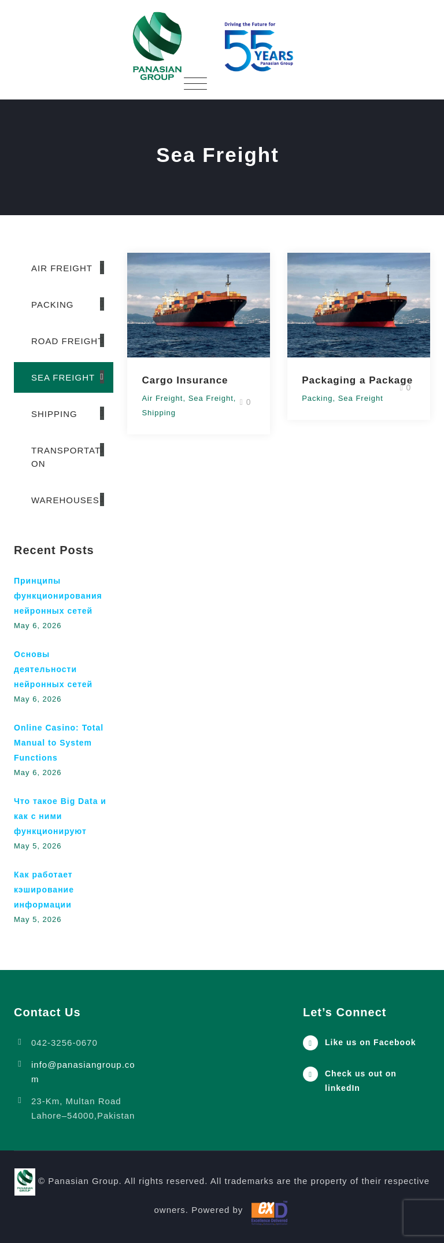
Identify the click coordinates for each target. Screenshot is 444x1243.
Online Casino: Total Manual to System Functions (58, 742)
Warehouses (65, 500)
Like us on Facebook (370, 1042)
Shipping (159, 412)
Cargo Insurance (185, 380)
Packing (317, 398)
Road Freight (67, 341)
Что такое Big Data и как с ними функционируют (60, 816)
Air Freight (162, 398)
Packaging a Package (357, 380)
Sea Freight (211, 398)
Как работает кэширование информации (44, 889)
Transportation (67, 457)
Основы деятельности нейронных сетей (53, 669)
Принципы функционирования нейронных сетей (58, 595)
